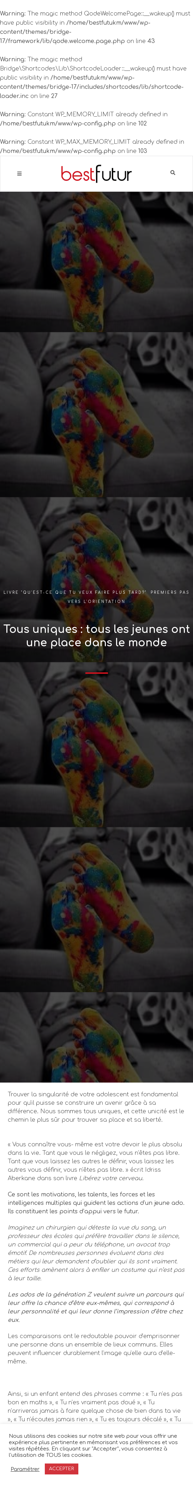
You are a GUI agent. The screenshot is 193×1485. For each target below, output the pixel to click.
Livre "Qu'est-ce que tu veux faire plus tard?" (75, 592)
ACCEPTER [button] (61, 1468)
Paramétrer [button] (25, 1469)
